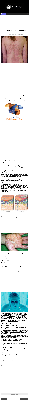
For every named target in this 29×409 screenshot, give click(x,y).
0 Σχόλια (17, 34)
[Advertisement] (14, 22)
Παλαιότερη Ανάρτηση (24, 399)
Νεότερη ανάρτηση (4, 399)
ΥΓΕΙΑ (5, 391)
